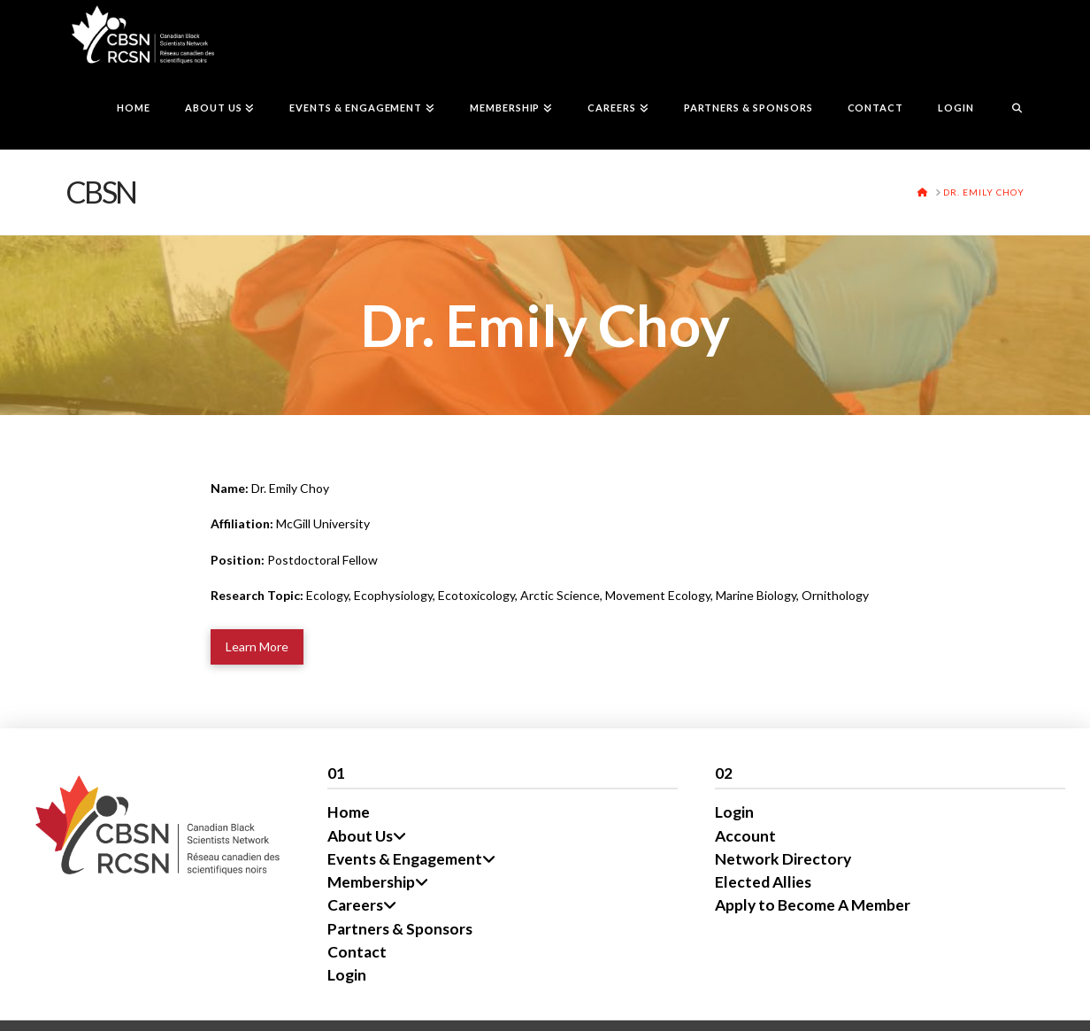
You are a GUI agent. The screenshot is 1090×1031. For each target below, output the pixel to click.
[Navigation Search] (1008, 110)
